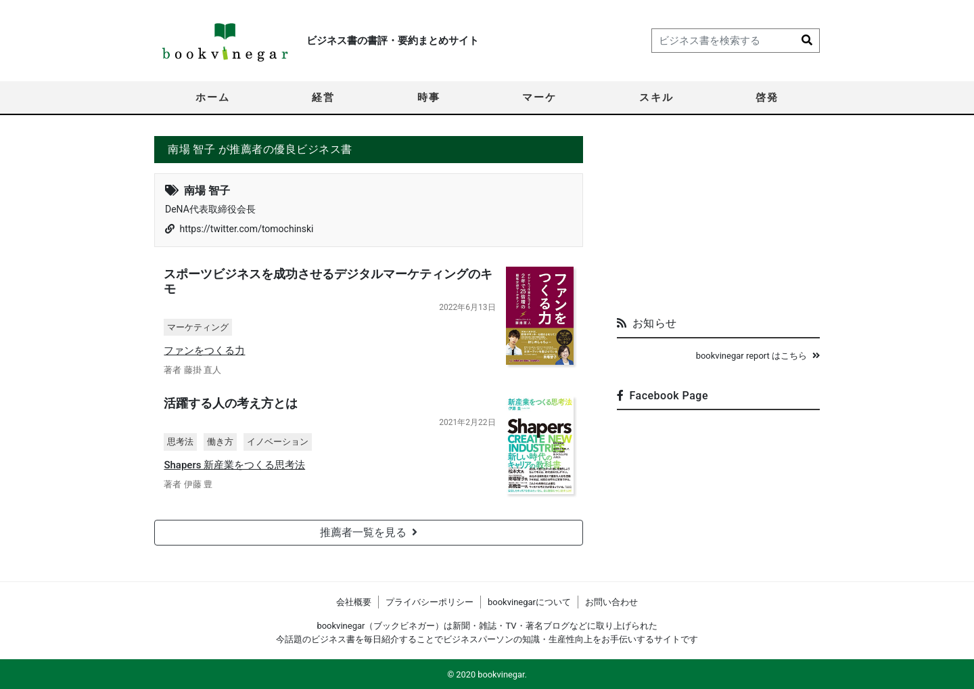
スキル (656, 97)
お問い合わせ (611, 602)
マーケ (539, 97)
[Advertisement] (718, 220)
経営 (323, 97)
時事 (428, 97)
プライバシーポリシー (429, 602)
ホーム (212, 97)
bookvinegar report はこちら (758, 356)
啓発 (767, 97)
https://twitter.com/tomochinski (246, 228)
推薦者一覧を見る (368, 533)
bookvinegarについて (529, 602)
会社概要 (353, 602)
